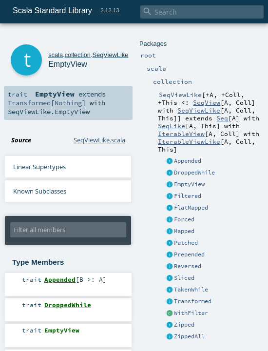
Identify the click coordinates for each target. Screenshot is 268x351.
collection (78, 54)
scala (55, 54)
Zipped (184, 324)
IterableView (181, 133)
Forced (184, 219)
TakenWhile (191, 289)
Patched (186, 242)
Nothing (68, 102)
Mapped (184, 231)
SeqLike (171, 126)
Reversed (187, 266)
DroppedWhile (194, 172)
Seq (222, 118)
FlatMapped (191, 207)
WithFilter (191, 313)
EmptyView (189, 184)
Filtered (187, 196)
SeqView (206, 102)
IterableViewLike (189, 141)
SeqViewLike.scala (99, 140)
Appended (187, 160)
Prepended (189, 254)
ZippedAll (189, 336)
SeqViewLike (198, 110)
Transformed (192, 301)
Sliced (184, 277)
